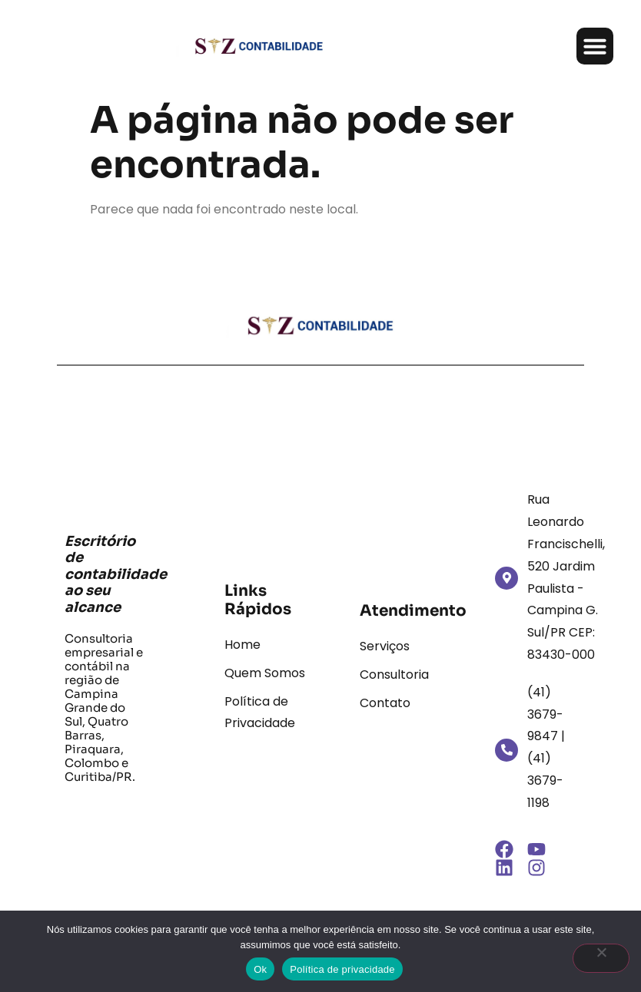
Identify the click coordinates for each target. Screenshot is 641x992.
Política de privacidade (342, 969)
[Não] (601, 958)
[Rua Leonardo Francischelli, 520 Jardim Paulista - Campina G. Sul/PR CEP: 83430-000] (506, 578)
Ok (260, 969)
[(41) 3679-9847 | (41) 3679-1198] (506, 750)
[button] (594, 46)
